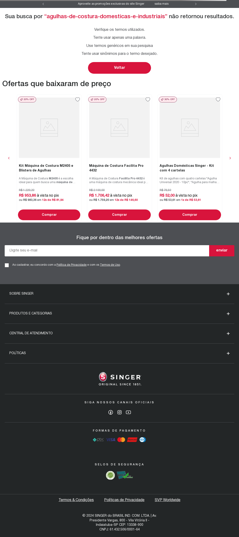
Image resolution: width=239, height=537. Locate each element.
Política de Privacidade (71, 265)
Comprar (49, 214)
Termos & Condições (76, 500)
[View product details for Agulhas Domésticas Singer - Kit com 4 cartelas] (190, 158)
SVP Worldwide (167, 500)
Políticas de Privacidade (124, 500)
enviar (222, 250)
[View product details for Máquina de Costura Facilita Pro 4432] (119, 158)
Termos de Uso (110, 265)
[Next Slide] (196, 4)
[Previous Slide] (43, 4)
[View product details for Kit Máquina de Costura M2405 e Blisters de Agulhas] (49, 158)
